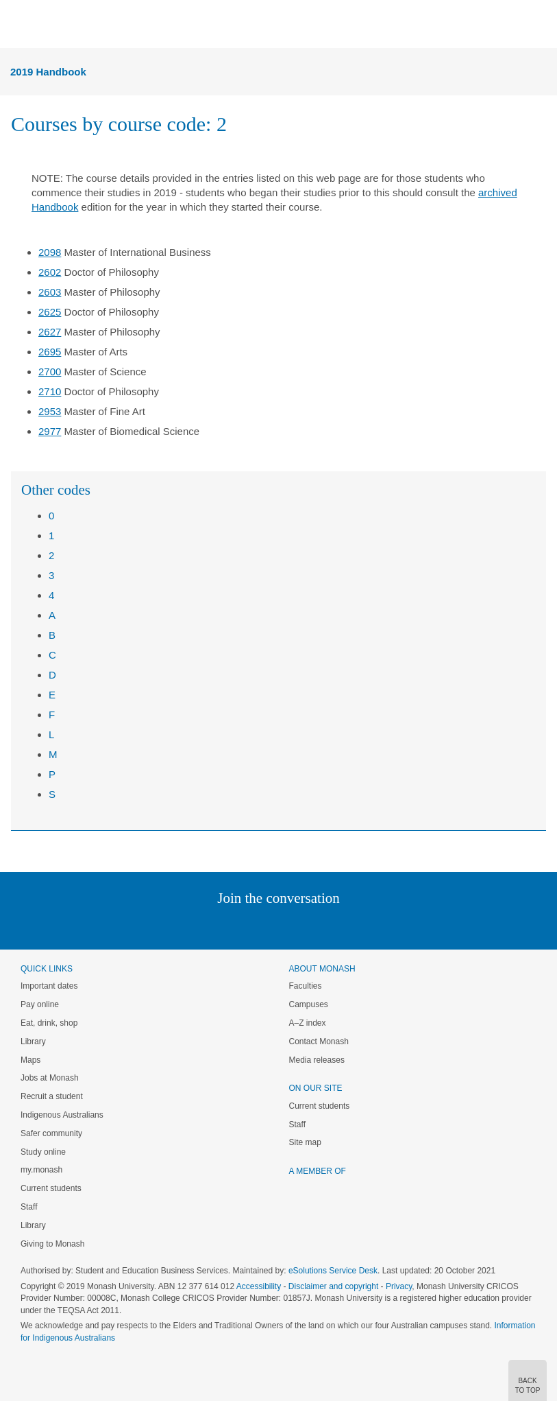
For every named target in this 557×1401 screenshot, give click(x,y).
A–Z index (307, 1023)
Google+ (289, 926)
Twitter (238, 926)
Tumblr (317, 926)
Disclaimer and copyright (333, 1286)
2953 (49, 411)
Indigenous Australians (62, 1115)
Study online (43, 1152)
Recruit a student (52, 1096)
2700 (49, 371)
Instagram (182, 926)
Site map (305, 1142)
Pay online (40, 1004)
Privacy (399, 1286)
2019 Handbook (48, 72)
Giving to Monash (52, 1244)
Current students (51, 1188)
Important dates (49, 986)
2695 (49, 351)
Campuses (308, 1004)
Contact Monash (319, 1041)
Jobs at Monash (50, 1078)
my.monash (41, 1170)
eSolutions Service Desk (332, 1270)
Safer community (51, 1133)
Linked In (209, 926)
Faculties (305, 986)
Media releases (317, 1060)
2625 (49, 312)
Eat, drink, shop (49, 1023)
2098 (49, 252)
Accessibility (258, 1286)
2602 (49, 272)
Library (33, 1041)
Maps (30, 1060)
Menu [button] (18, 25)
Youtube (344, 926)
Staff (29, 1207)
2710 (49, 391)
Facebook (265, 926)
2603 (49, 292)
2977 (49, 431)
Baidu (373, 926)
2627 (49, 332)
